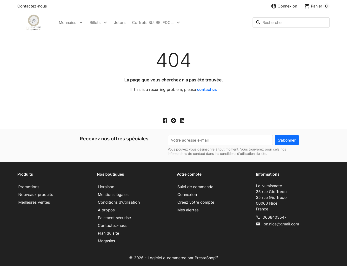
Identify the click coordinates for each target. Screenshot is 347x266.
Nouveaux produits (35, 194)
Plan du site (108, 233)
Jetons (120, 22)
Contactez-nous (32, 6)
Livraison (106, 186)
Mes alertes (188, 210)
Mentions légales (113, 194)
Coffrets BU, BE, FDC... (153, 22)
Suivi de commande (195, 186)
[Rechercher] (291, 22)
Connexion (187, 194)
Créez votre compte (195, 202)
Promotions (28, 186)
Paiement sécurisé (114, 217)
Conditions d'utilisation (119, 202)
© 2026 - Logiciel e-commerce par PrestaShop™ (173, 257)
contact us (207, 89)
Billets (95, 22)
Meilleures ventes (34, 202)
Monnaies (67, 22)
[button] (284, 6)
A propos (106, 210)
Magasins (106, 240)
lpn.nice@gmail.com (281, 224)
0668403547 (275, 217)
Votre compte (188, 174)
